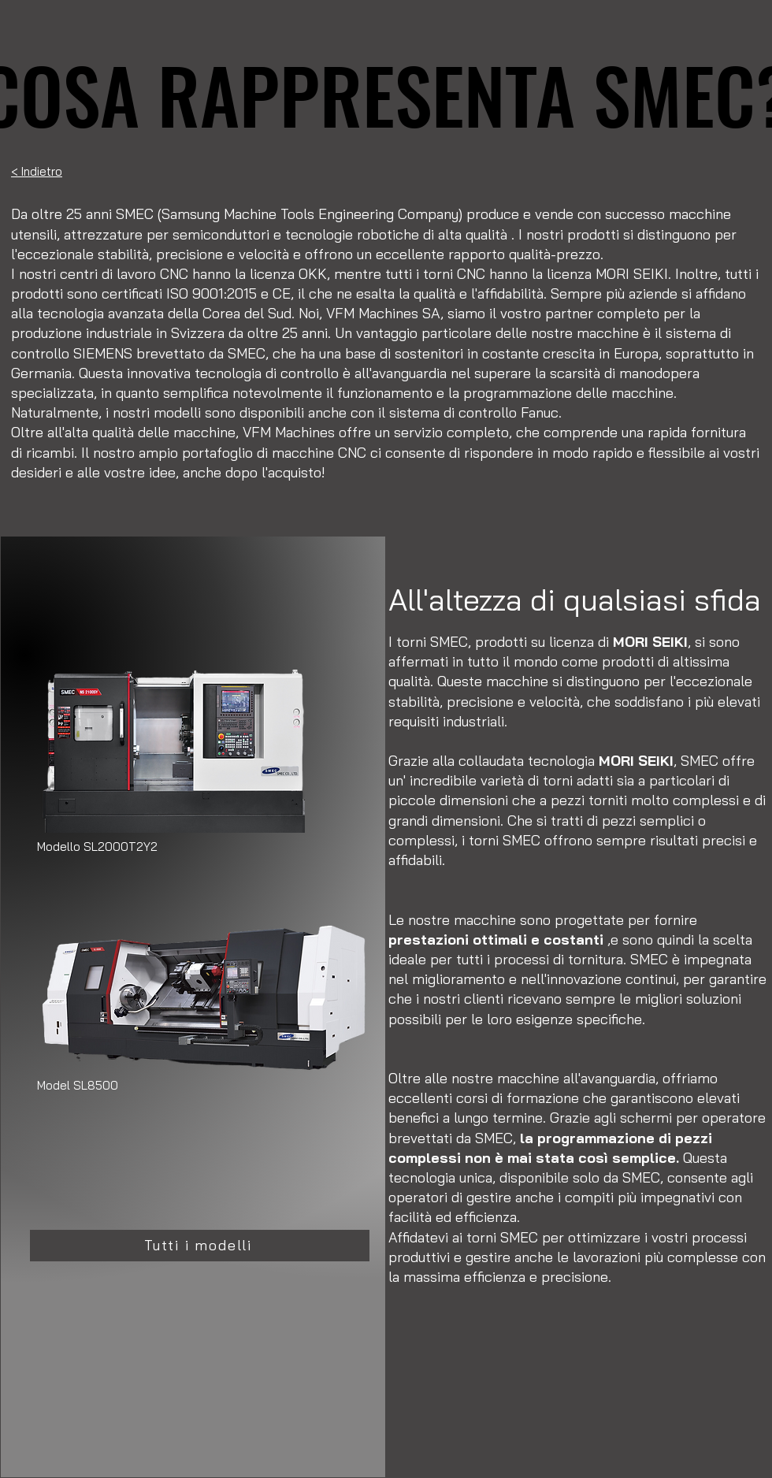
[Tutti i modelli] (199, 1245)
